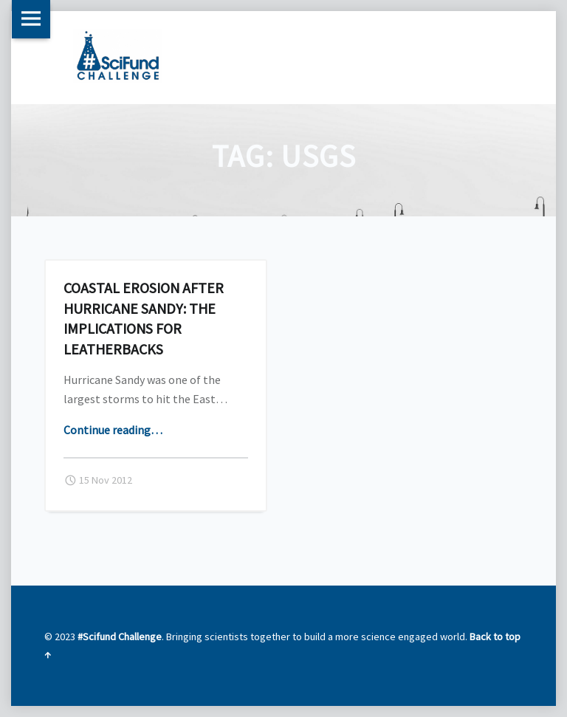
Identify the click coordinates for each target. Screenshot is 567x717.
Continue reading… (112, 429)
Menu (31, 19)
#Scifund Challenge (120, 636)
